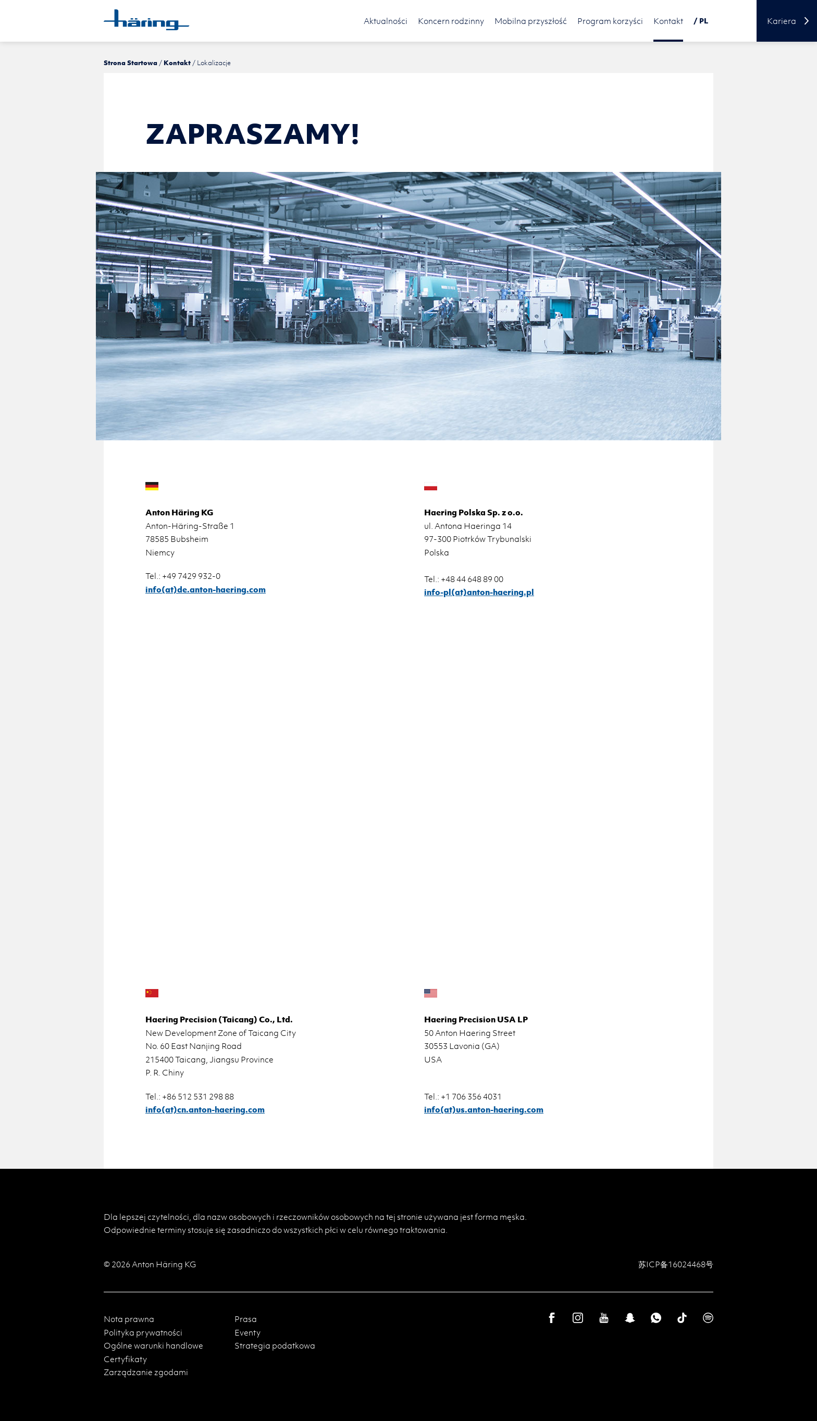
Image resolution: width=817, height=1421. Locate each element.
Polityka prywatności (143, 1332)
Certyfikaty (125, 1359)
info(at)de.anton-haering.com (205, 589)
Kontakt (177, 62)
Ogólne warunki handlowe (153, 1345)
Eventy (247, 1332)
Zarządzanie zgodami (146, 1372)
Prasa (245, 1319)
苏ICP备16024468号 (675, 1264)
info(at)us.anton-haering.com (483, 1109)
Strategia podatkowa (274, 1345)
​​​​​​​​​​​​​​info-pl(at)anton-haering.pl (479, 592)
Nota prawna (129, 1319)
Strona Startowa (130, 62)
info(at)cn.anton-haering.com (205, 1109)
